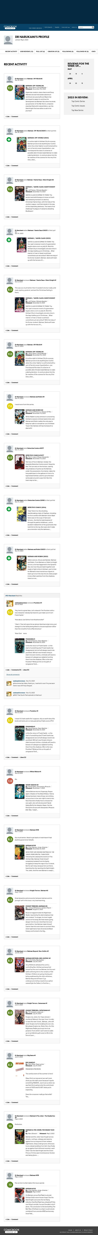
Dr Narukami (19, 78)
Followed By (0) (82, 51)
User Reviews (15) (26, 51)
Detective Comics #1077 (35, 448)
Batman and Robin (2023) (36, 549)
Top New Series (77, 110)
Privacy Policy (88, 1229)
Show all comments (13, 674)
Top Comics (51, 27)
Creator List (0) (53, 51)
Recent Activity (11, 51)
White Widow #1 (35, 771)
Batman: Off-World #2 (34, 78)
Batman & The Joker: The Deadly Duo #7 (35, 1116)
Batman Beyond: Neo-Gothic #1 (38, 950)
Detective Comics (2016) (36, 500)
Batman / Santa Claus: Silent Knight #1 (43, 280)
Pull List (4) (40, 51)
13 (76, 73)
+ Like (7, 116)
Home (69, 1229)
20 (70, 73)
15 (82, 83)
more (25, 633)
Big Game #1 (31, 1055)
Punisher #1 (38, 602)
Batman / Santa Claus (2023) (38, 230)
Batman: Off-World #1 (34, 344)
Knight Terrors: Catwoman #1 (37, 1003)
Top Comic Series (78, 101)
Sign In (75, 27)
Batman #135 (34, 1175)
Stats (94, 51)
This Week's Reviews (40, 27)
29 (70, 83)
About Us (78, 1229)
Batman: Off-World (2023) (37, 130)
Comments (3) (16, 669)
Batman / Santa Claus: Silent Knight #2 (40, 179)
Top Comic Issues (78, 105)
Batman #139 (34, 829)
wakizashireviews (21, 602)
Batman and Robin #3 (37, 396)
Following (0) (67, 51)
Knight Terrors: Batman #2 (39, 890)
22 (76, 83)
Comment (14, 116)
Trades (59, 27)
